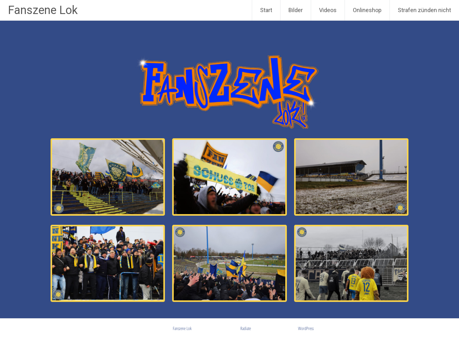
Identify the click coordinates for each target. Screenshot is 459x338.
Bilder (295, 10)
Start (266, 10)
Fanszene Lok (43, 10)
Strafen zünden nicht (424, 10)
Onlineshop (367, 10)
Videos (328, 10)
